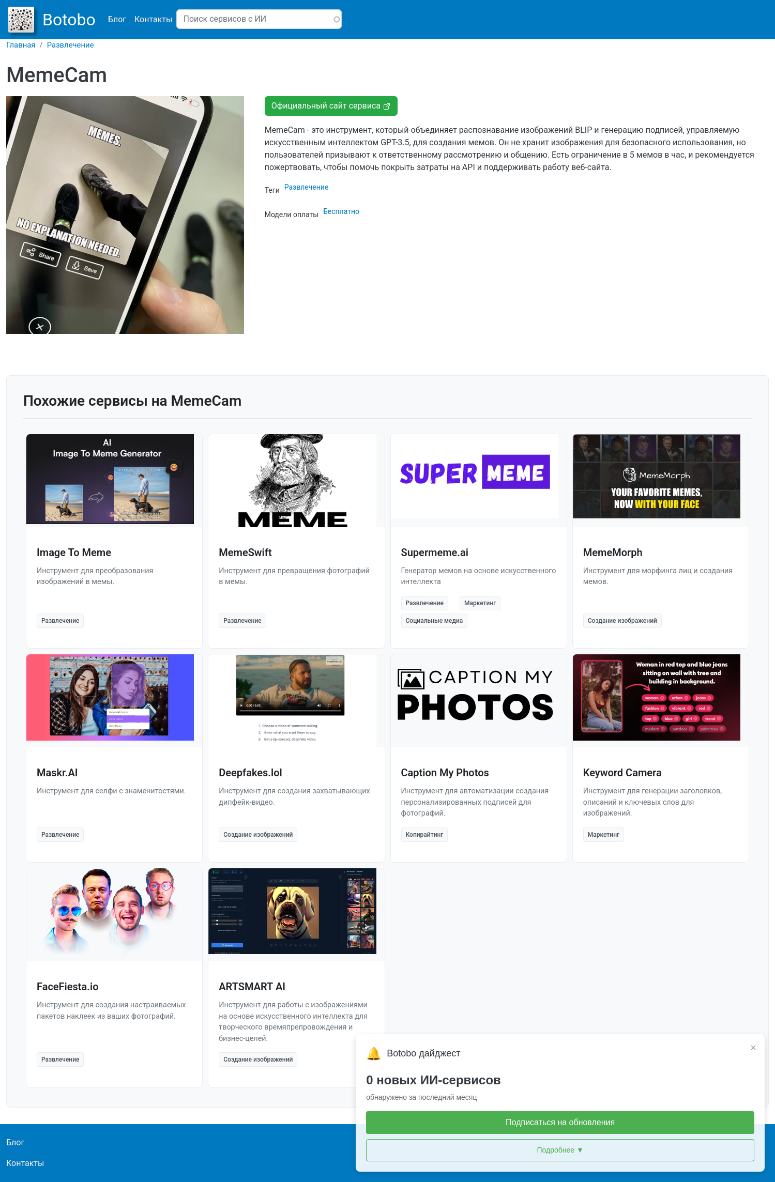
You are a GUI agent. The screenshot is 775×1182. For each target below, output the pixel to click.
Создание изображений (622, 620)
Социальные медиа (434, 620)
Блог (117, 19)
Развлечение (70, 45)
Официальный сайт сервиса (331, 106)
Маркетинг (480, 603)
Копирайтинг (425, 834)
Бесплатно (341, 211)
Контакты (153, 19)
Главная (21, 45)
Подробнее (682, 1150)
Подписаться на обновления (681, 1122)
